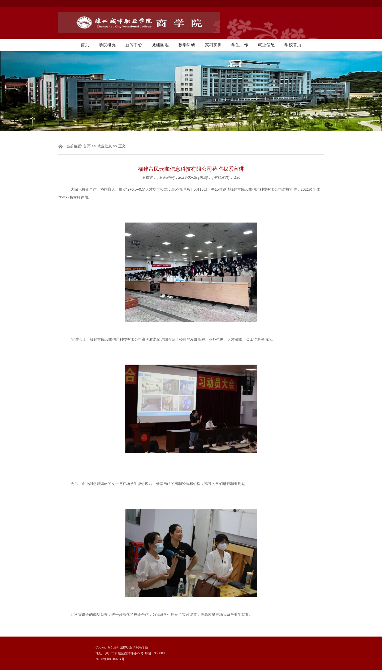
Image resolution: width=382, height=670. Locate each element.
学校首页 (292, 44)
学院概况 (107, 44)
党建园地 (160, 44)
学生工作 (239, 44)
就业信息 (266, 44)
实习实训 (213, 44)
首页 (85, 44)
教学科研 (186, 44)
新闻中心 (133, 44)
